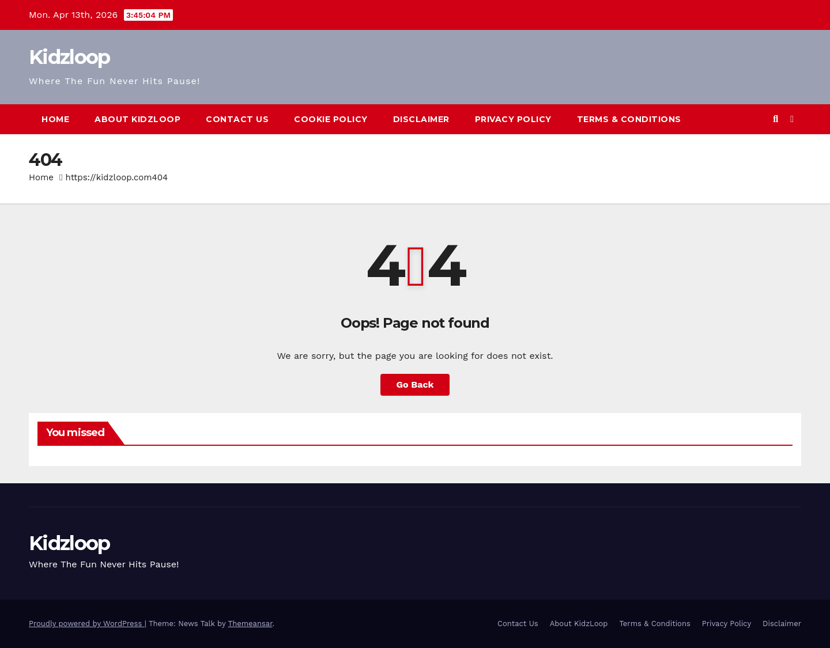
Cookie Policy (331, 119)
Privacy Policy (513, 119)
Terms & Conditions (629, 119)
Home (55, 119)
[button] (775, 118)
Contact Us (237, 119)
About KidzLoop (137, 119)
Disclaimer (421, 119)
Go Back (415, 384)
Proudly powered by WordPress (87, 623)
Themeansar (250, 623)
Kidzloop (69, 57)
